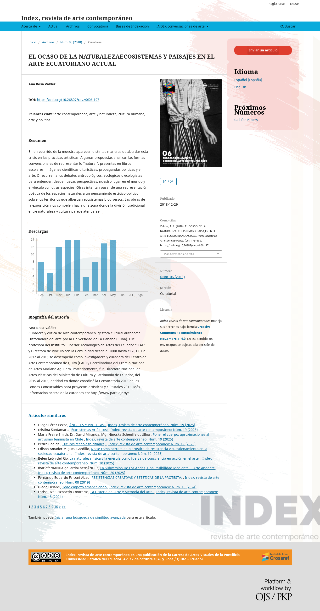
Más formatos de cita (178, 254)
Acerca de (29, 26)
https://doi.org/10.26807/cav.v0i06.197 (68, 99)
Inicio (32, 42)
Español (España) (248, 79)
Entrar (294, 3)
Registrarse (277, 3)
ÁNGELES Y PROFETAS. (87, 425)
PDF (170, 181)
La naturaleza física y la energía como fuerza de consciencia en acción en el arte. (135, 458)
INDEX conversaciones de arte (181, 26)
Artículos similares (47, 415)
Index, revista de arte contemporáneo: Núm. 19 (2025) (151, 425)
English (240, 87)
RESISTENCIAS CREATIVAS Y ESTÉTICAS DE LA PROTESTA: (137, 477)
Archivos (73, 26)
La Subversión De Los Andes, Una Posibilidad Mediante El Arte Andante (158, 468)
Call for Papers (246, 119)
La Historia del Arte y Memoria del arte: (122, 492)
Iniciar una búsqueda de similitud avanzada (90, 517)
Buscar (288, 26)
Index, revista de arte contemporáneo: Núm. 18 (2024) (152, 487)
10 (56, 506)
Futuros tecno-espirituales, (84, 444)
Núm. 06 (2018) (71, 42)
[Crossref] (275, 556)
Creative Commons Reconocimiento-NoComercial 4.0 (185, 333)
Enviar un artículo (263, 50)
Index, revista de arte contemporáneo (76, 18)
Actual (53, 26)
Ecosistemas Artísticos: (90, 429)
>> (64, 506)
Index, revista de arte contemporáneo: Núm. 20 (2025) (81, 472)
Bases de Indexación (132, 26)
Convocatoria (97, 26)
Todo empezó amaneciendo (84, 487)
